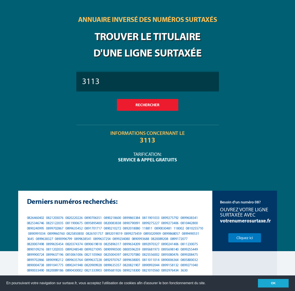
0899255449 (189, 249)
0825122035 (54, 223)
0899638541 (82, 239)
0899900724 (35, 254)
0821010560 (150, 270)
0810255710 (194, 228)
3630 (184, 270)
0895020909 (152, 233)
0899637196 (54, 254)
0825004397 (112, 254)
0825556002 (150, 254)
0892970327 (150, 244)
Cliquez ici (244, 237)
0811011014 (150, 260)
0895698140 (170, 249)
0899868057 (171, 233)
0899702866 (35, 260)
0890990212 (54, 260)
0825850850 (75, 233)
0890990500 (112, 249)
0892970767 (112, 260)
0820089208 (159, 239)
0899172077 (179, 239)
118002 (178, 228)
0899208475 (189, 254)
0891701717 (93, 228)
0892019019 (113, 233)
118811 (147, 228)
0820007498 (35, 244)
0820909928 (93, 265)
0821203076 (54, 218)
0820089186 (54, 270)
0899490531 (190, 233)
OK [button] (273, 283)
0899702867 (54, 228)
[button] (207, 283)
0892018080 (131, 228)
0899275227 (150, 223)
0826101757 (94, 233)
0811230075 (189, 244)
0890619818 (93, 244)
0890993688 (140, 239)
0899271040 (189, 265)
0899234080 (121, 239)
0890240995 (35, 228)
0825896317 (112, 244)
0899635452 (74, 228)
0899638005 (131, 260)
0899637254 (102, 239)
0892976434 (170, 270)
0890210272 (112, 228)
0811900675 (74, 223)
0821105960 (93, 254)
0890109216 (35, 249)
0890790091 (131, 223)
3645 (30, 239)
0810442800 (189, 223)
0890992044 (150, 265)
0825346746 (35, 223)
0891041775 (54, 265)
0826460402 (35, 218)
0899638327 (44, 239)
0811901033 (150, 218)
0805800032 (189, 260)
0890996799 (63, 239)
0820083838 (112, 223)
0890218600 (112, 218)
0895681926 (112, 270)
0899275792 (170, 218)
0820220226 (74, 218)
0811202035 (54, 249)
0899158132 (170, 265)
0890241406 (170, 244)
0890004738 (35, 265)
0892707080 (131, 254)
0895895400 (93, 223)
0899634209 (131, 244)
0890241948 (74, 265)
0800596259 (131, 249)
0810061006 (74, 254)
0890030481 (163, 228)
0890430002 (74, 270)
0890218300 (131, 270)
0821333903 (93, 270)
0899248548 (74, 249)
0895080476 (170, 254)
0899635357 (112, 265)
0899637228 (93, 260)
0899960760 (56, 233)
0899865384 (131, 218)
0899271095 (93, 249)
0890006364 (170, 260)
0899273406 (170, 223)
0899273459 (132, 233)
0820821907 (131, 265)
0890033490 (35, 270)
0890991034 (36, 233)
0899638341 (189, 218)
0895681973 (150, 249)
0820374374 (74, 244)
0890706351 (93, 218)
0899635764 (74, 260)
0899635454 (54, 244)
